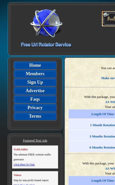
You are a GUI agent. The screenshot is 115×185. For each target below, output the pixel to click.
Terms (35, 116)
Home (35, 65)
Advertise (35, 90)
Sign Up (35, 82)
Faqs (35, 99)
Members (35, 73)
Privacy (35, 107)
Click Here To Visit (24, 164)
